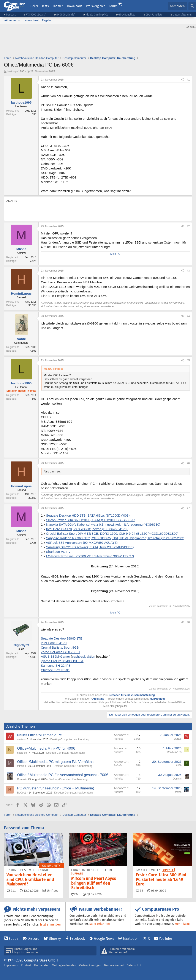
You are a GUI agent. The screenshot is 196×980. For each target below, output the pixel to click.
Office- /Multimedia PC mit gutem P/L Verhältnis (55, 762)
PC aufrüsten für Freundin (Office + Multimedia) (55, 788)
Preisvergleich (95, 6)
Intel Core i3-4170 (53, 643)
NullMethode (157, 698)
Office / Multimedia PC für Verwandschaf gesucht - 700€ (62, 775)
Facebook (77, 938)
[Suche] (192, 6)
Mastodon (131, 938)
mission (21, 765)
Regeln (46, 20)
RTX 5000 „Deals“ (36, 14)
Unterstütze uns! (182, 14)
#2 (188, 226)
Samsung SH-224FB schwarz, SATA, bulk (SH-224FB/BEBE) (90, 547)
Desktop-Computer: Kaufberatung (69, 739)
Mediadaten (41, 965)
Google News (104, 938)
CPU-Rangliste (154, 14)
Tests (45, 6)
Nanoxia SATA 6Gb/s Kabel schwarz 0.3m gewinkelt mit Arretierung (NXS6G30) (103, 524)
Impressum (11, 965)
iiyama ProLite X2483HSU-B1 (62, 661)
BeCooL (21, 792)
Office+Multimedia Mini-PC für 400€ (46, 748)
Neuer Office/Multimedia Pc (39, 735)
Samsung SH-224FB (56, 665)
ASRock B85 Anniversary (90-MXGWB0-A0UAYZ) (82, 542)
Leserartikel (31, 20)
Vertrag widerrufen (64, 965)
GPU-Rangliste (126, 14)
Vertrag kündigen (90, 965)
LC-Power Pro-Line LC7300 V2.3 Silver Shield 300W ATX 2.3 (90, 556)
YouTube (165, 938)
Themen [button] (57, 6)
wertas (21, 739)
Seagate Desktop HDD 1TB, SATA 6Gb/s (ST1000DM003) (88, 515)
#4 (188, 316)
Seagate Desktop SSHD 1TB (61, 638)
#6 (188, 463)
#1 (188, 79)
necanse (22, 752)
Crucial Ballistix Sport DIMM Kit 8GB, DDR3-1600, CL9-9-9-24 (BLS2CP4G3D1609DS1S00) (112, 533)
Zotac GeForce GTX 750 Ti (60, 652)
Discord (34, 938)
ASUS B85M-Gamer (55, 656)
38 (139, 890)
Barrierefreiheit (114, 965)
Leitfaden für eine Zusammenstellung (132, 695)
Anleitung (98, 698)
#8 (188, 622)
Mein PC (115, 253)
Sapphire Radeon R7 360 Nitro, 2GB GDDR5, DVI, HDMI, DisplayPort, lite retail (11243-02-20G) (115, 538)
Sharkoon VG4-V (58, 551)
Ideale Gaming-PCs (96, 14)
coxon (178, 792)
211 (11, 890)
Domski (21, 779)
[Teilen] (182, 79)
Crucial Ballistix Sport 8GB (60, 647)
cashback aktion (83, 656)
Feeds (13, 938)
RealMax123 (174, 752)
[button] (19, 20)
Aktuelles (10, 20)
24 (75, 894)
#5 (188, 360)
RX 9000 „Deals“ (65, 14)
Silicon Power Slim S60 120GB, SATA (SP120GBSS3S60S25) (90, 520)
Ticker (34, 6)
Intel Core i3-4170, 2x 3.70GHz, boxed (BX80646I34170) (87, 529)
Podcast (11, 14)
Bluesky (55, 938)
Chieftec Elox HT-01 (55, 670)
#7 (188, 508)
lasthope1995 (16, 71)
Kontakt (26, 965)
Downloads (74, 6)
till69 (179, 765)
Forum (113, 6)
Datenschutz (135, 965)
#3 (188, 270)
